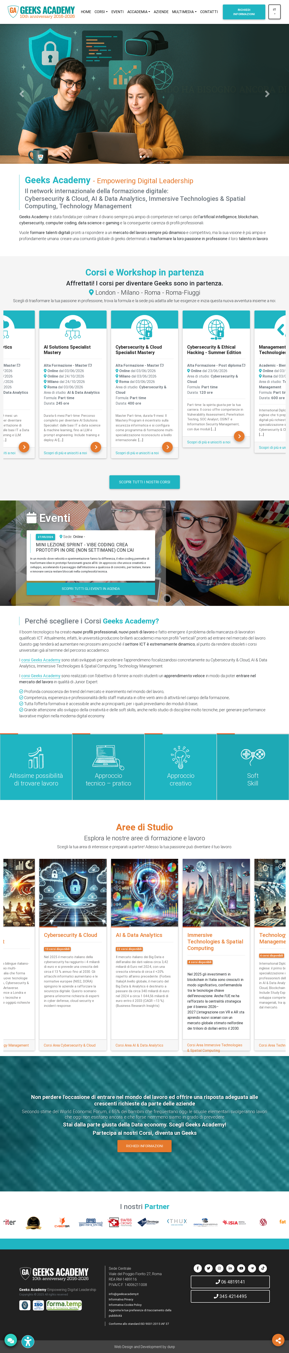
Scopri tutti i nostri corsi (144, 482)
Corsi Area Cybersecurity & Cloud (70, 1045)
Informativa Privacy (121, 1299)
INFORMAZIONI (244, 12)
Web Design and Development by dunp (144, 1346)
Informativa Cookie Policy (125, 1305)
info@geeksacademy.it (124, 1294)
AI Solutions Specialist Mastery (67, 349)
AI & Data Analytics (139, 935)
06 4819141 (230, 1282)
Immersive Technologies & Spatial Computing (215, 941)
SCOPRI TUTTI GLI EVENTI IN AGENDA (91, 588)
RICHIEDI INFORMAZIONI (144, 1146)
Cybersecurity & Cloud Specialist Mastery (139, 349)
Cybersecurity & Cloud (70, 935)
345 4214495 (230, 1296)
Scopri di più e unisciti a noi (65, 453)
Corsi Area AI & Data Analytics (139, 1045)
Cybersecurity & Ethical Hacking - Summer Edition (214, 349)
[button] (21, 94)
